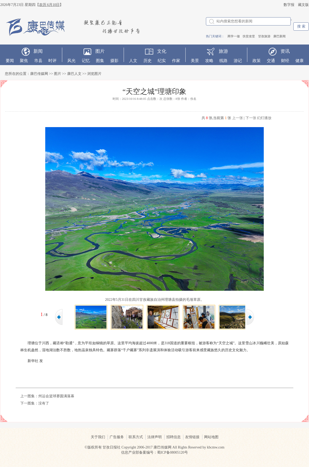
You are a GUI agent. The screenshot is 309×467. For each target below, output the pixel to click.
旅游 (223, 51)
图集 (100, 60)
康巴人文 (74, 74)
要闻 (10, 60)
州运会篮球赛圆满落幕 (56, 396)
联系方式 (136, 437)
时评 (52, 60)
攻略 (209, 60)
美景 (195, 60)
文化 (161, 51)
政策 (256, 60)
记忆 (86, 60)
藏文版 (303, 5)
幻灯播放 (264, 118)
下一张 (251, 118)
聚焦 (24, 60)
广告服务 (117, 437)
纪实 (162, 60)
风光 (71, 60)
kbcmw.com (215, 447)
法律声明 (154, 437)
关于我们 (98, 437)
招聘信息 (173, 437)
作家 (176, 60)
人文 (133, 60)
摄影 (114, 60)
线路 (223, 60)
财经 (285, 60)
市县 (38, 60)
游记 (238, 60)
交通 (271, 60)
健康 (299, 60)
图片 (100, 51)
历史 (147, 60)
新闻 (38, 51)
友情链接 (192, 437)
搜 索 (301, 26)
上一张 (237, 118)
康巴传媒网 (39, 74)
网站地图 (211, 437)
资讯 (285, 51)
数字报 (289, 5)
